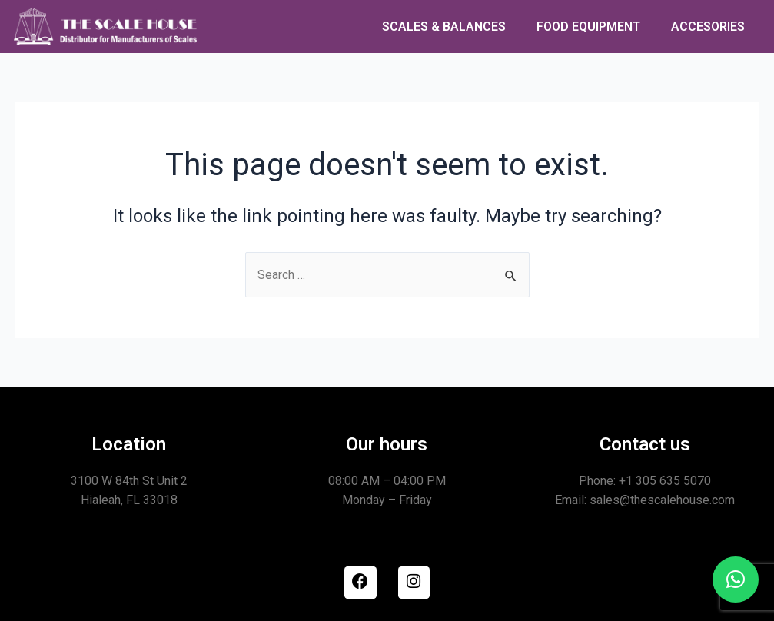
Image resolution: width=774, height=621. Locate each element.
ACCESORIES (708, 26)
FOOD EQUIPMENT (588, 26)
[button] (736, 579)
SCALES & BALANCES (444, 26)
